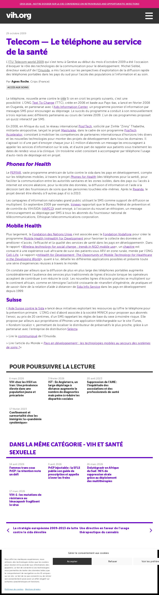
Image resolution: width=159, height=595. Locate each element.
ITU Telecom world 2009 (26, 62)
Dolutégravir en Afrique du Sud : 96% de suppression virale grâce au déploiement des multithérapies (103, 474)
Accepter (72, 561)
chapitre (129, 246)
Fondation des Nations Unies (52, 234)
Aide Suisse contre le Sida (26, 308)
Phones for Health (83, 177)
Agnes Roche (20, 81)
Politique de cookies (14, 589)
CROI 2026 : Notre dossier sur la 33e (79, 4)
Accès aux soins (17, 87)
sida (63, 98)
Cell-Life (12, 255)
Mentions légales (33, 589)
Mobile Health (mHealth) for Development (53, 238)
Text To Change (43, 103)
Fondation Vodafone (117, 234)
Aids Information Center (71, 107)
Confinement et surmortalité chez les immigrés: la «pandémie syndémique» (25, 417)
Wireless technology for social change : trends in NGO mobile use (69, 246)
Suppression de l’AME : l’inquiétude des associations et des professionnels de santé (103, 387)
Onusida (44, 70)
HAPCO (48, 208)
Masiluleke (68, 130)
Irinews (76, 204)
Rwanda (138, 189)
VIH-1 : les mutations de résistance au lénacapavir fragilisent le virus (25, 500)
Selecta (72, 329)
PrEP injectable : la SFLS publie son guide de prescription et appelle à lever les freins (64, 473)
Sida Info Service (88, 287)
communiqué (27, 336)
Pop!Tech (85, 126)
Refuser (112, 561)
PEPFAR (15, 172)
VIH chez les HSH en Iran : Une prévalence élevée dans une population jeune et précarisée (23, 388)
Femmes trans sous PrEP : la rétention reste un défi (25, 471)
